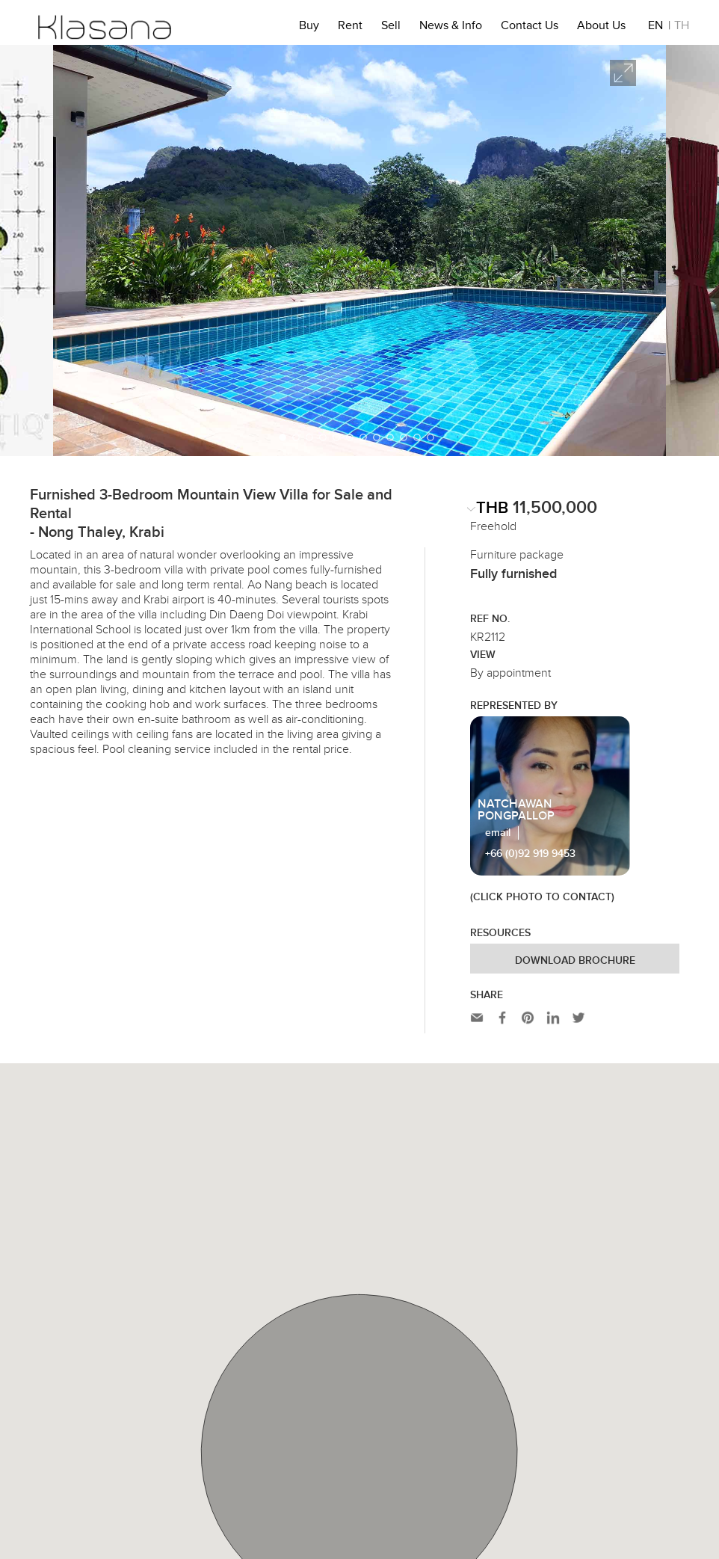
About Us (601, 28)
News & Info (450, 28)
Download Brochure (575, 961)
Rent (350, 28)
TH (681, 28)
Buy (309, 28)
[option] (359, 250)
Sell (391, 28)
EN (655, 28)
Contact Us (529, 28)
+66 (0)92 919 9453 (530, 854)
